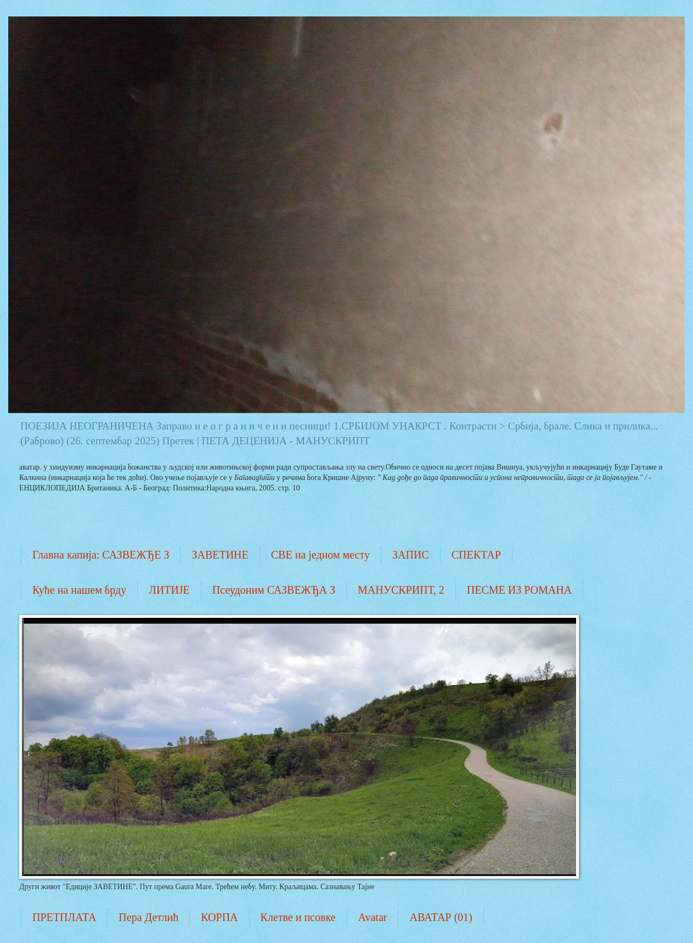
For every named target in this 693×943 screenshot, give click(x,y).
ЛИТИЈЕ (169, 590)
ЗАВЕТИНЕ (219, 555)
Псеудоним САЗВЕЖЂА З (273, 590)
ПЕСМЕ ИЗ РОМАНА (519, 590)
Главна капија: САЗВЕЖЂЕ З (100, 555)
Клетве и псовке (298, 917)
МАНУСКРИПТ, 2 (401, 590)
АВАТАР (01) (440, 917)
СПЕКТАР (476, 555)
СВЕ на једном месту (320, 555)
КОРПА (219, 917)
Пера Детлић (148, 917)
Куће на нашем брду (79, 590)
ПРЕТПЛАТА (64, 917)
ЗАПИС (410, 555)
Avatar (372, 917)
